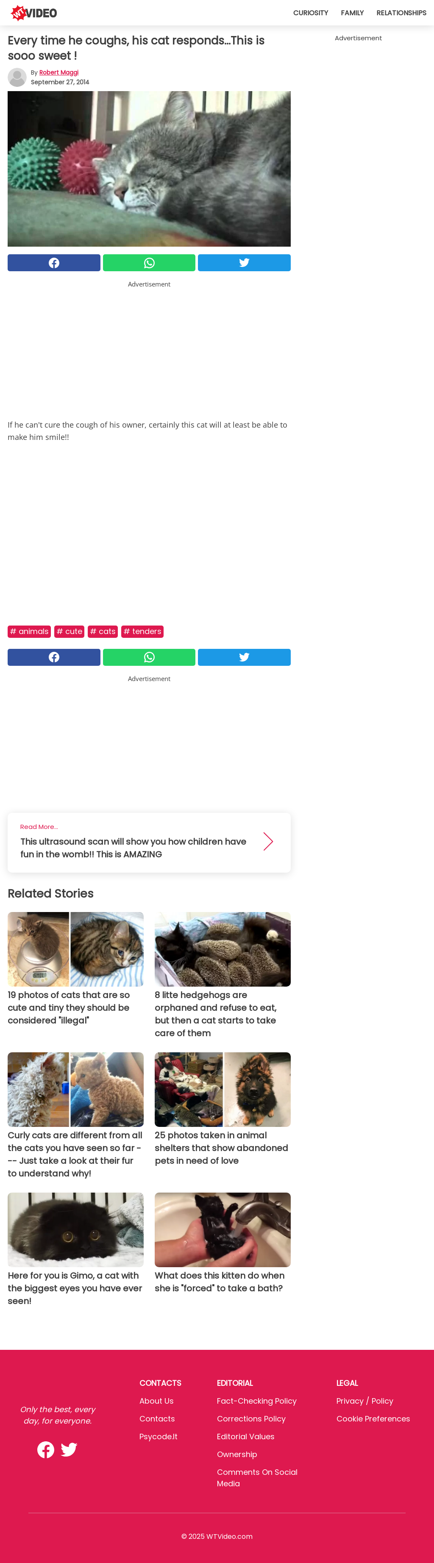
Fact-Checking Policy (257, 1401)
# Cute (69, 631)
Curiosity (310, 13)
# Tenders (142, 631)
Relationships (401, 13)
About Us (156, 1401)
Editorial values (246, 1436)
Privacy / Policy (365, 1401)
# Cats (103, 631)
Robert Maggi (58, 72)
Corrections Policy (251, 1418)
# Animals (29, 631)
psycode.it (158, 1436)
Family (352, 13)
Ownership (237, 1454)
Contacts (157, 1418)
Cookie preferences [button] (373, 1418)
